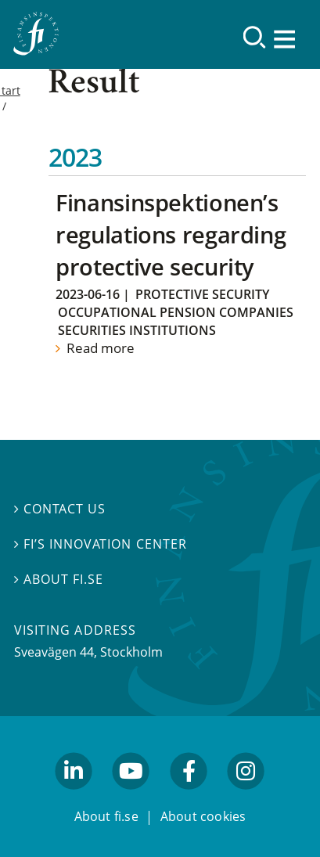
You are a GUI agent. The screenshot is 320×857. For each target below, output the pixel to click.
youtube (131, 797)
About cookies (203, 817)
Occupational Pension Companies (175, 312)
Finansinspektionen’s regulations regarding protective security (171, 234)
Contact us (60, 509)
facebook (188, 797)
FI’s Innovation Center (100, 544)
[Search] (255, 37)
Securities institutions (137, 330)
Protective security (202, 294)
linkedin (74, 797)
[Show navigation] (286, 38)
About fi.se (58, 579)
